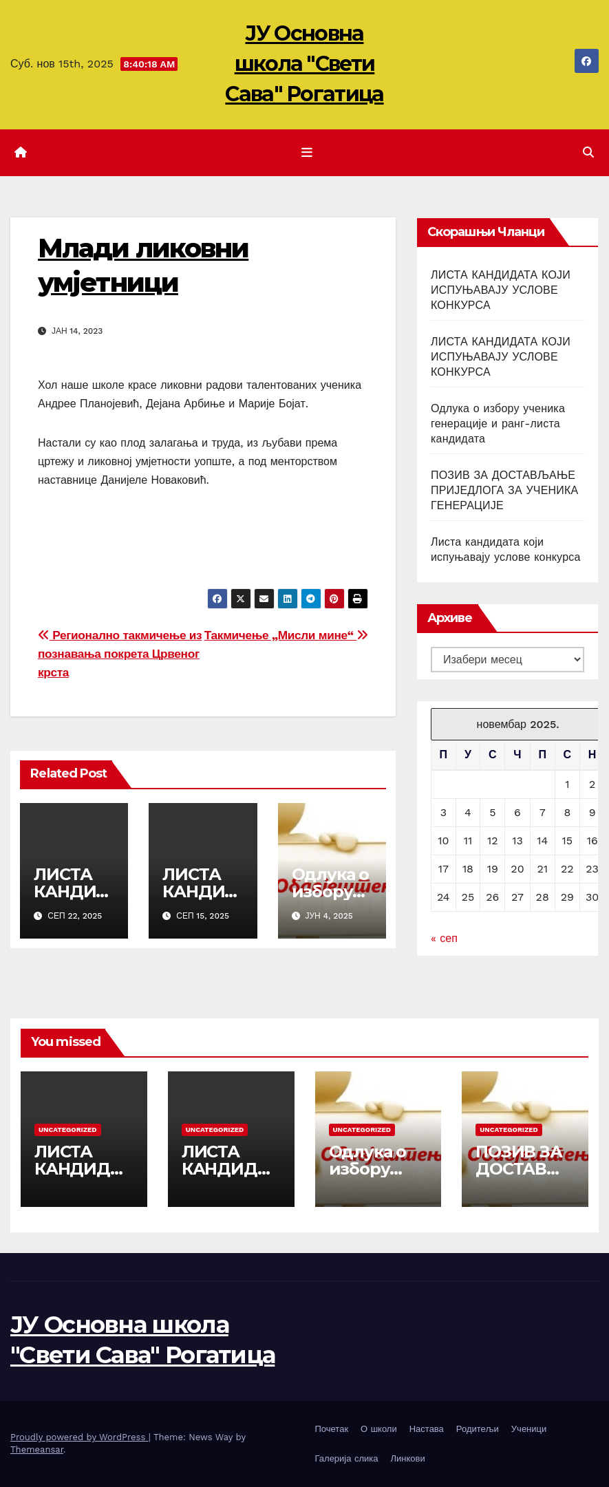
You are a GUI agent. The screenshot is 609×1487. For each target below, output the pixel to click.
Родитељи (477, 1429)
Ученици (528, 1429)
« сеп (444, 938)
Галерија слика (346, 1458)
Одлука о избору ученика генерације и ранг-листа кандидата (498, 423)
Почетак (332, 1429)
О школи (379, 1429)
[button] (588, 152)
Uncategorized (68, 1129)
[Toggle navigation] (307, 152)
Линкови (407, 1458)
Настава (426, 1429)
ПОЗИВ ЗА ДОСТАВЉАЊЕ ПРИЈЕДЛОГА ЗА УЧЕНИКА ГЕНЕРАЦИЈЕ (504, 490)
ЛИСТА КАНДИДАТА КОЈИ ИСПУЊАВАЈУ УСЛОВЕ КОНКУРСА (500, 290)
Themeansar (36, 1449)
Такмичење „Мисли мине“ (286, 635)
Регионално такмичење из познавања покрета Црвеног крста (120, 653)
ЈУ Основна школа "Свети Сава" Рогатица (304, 64)
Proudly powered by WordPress (79, 1437)
